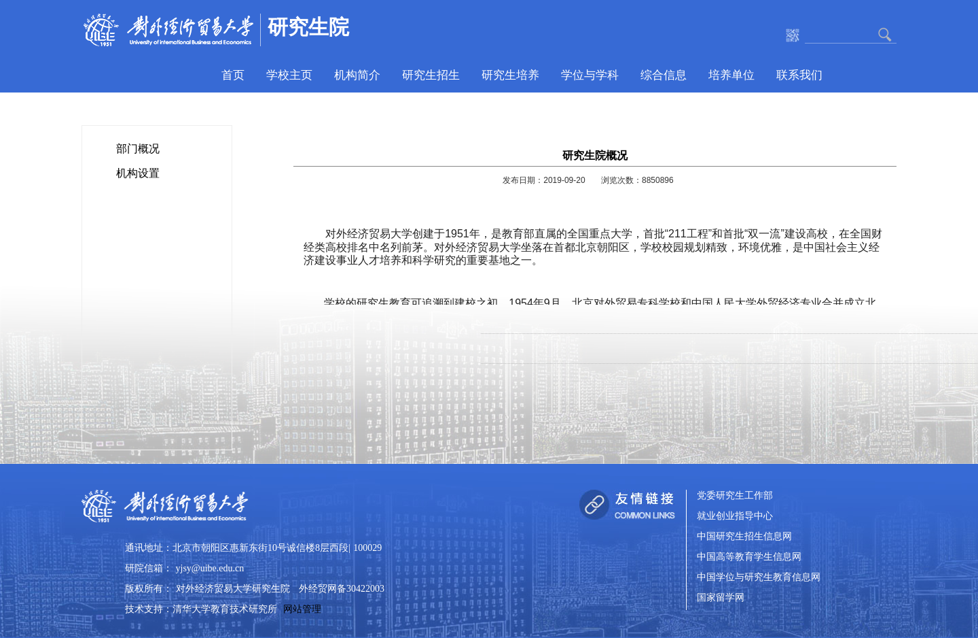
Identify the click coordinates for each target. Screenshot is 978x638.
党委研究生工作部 (735, 496)
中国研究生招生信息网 (744, 537)
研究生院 (308, 27)
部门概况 (138, 148)
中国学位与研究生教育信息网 (758, 577)
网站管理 (302, 609)
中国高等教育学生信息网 (749, 557)
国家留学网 (720, 598)
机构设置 (138, 173)
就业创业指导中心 (735, 516)
